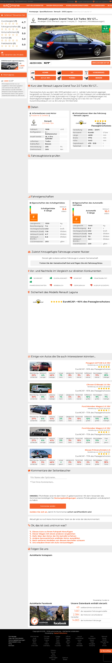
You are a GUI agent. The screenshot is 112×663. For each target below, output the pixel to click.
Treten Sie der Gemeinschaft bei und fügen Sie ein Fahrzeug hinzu (70, 263)
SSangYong (104, 642)
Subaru (53, 650)
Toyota (53, 656)
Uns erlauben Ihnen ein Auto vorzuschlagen (52, 543)
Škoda (65, 659)
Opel (92, 642)
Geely (58, 642)
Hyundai (58, 645)
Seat (104, 644)
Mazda (79, 644)
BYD (34, 642)
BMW (35, 640)
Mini (91, 636)
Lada (68, 645)
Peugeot (92, 644)
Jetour (68, 642)
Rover (104, 638)
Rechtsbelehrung (21, 1)
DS (47, 642)
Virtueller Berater (35, 5)
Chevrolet (34, 645)
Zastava (65, 657)
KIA (68, 644)
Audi (34, 638)
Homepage (33, 12)
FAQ (10, 644)
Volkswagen (53, 657)
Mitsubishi (92, 638)
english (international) (86, 1)
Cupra (46, 640)
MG (79, 642)
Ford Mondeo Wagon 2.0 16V (96, 406)
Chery (34, 644)
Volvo (53, 659)
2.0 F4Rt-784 (48, 123)
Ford (57, 640)
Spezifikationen (46, 12)
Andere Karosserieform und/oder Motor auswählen (56, 538)
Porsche (92, 645)
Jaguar (68, 638)
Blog (110, 5)
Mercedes (79, 645)
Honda (58, 644)
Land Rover (79, 638)
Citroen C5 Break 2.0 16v (98, 384)
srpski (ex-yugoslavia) (103, 1)
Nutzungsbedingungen (65, 498)
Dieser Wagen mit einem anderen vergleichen (53, 534)
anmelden (72, 1)
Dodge (58, 636)
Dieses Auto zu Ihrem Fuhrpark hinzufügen (52, 532)
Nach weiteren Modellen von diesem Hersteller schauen (58, 540)
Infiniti (68, 636)
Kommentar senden (47, 506)
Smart (104, 645)
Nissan (92, 640)
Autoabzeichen (98, 5)
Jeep (68, 640)
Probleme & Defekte (39, 115)
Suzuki (53, 652)
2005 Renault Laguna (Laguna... (13, 61)
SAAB (104, 640)
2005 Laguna (67, 12)
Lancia (79, 636)
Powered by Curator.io (101, 599)
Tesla (53, 654)
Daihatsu (46, 645)
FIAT (57, 638)
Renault (57, 12)
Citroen (46, 638)
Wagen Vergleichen (54, 5)
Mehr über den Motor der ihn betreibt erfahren (54, 536)
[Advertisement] (13, 136)
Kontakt (30, 1)
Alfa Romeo (34, 636)
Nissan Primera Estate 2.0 (97, 450)
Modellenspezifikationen (77, 5)
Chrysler (47, 636)
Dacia (47, 644)
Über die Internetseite (7, 1)
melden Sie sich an (38, 512)
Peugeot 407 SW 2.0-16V (98, 363)
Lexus (79, 640)
